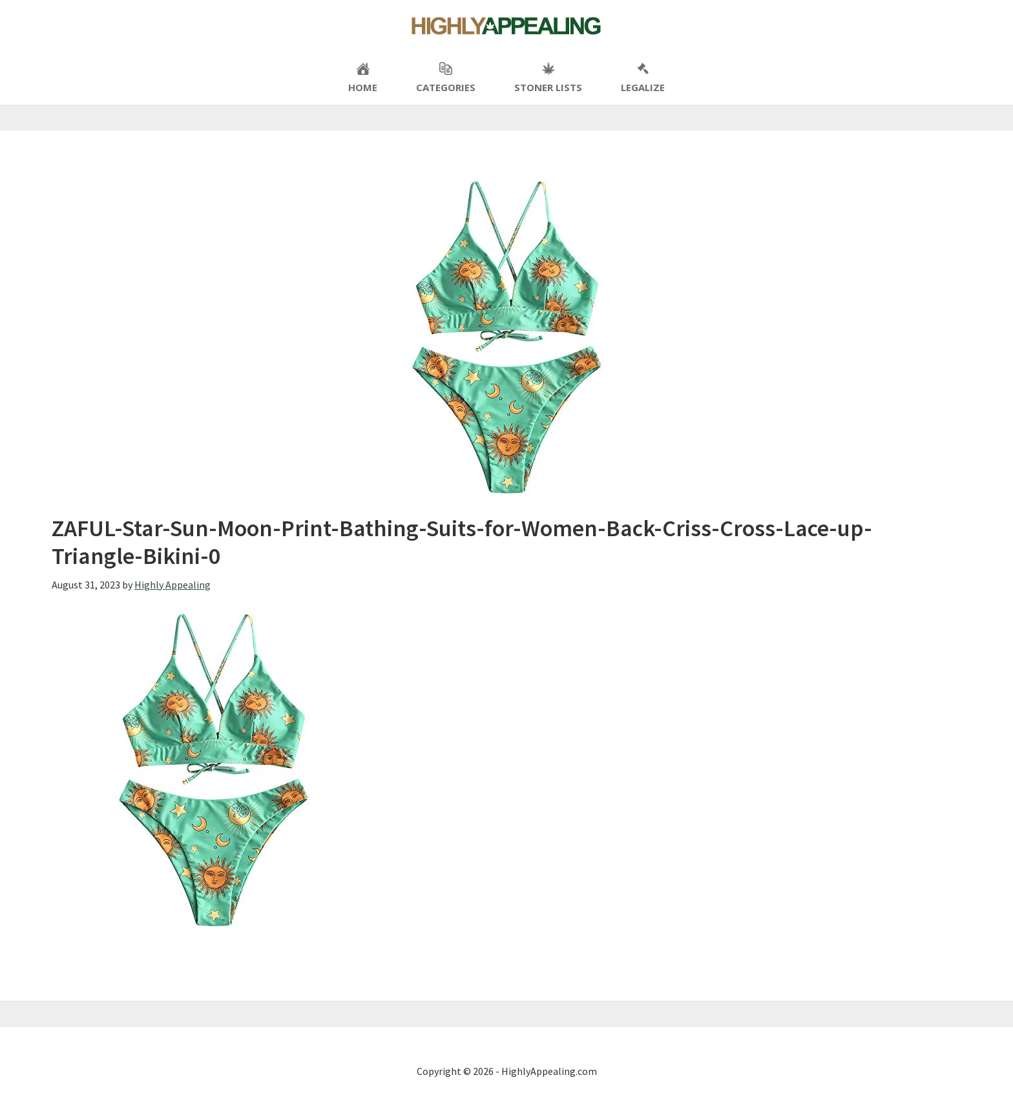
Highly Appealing (506, 26)
